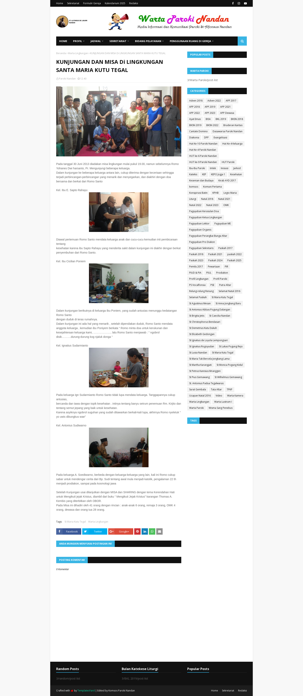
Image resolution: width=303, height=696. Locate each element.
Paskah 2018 (196, 254)
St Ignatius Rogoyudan (201, 346)
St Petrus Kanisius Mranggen (205, 371)
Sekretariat (73, 3)
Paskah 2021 (215, 254)
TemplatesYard (86, 690)
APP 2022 (194, 113)
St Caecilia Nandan (219, 315)
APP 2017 (231, 100)
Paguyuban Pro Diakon (202, 242)
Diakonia (194, 137)
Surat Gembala (197, 389)
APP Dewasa (227, 113)
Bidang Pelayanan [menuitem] (148, 41)
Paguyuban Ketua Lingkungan (205, 217)
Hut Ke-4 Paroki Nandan (202, 149)
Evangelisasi (220, 137)
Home (59, 3)
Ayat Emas (195, 119)
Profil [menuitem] (77, 41)
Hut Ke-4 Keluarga (232, 143)
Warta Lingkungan (78, 53)
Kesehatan (236, 174)
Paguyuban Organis (200, 229)
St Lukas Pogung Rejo (231, 346)
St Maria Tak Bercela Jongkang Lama (209, 358)
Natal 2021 (224, 199)
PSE (212, 285)
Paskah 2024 (215, 260)
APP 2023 (210, 113)
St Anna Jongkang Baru (228, 303)
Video (219, 395)
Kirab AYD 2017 (227, 180)
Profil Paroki (220, 279)
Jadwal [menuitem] (96, 41)
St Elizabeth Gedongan (201, 334)
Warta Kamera (235, 395)
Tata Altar (216, 389)
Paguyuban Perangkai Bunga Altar (208, 235)
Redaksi (133, 3)
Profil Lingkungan (198, 279)
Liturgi (192, 199)
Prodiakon (222, 272)
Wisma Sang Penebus (221, 408)
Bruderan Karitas (232, 125)
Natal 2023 (212, 205)
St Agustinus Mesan (200, 303)
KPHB (215, 192)
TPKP (229, 389)
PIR (226, 266)
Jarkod (237, 168)
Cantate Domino (198, 131)
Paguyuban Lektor (199, 223)
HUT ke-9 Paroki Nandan (203, 162)
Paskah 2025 (234, 260)
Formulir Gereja (92, 3)
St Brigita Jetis (196, 315)
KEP (204, 174)
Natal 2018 (207, 199)
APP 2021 (225, 106)
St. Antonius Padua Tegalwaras (206, 383)
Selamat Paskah (198, 297)
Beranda (61, 53)
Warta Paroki (196, 408)
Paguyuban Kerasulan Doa (204, 211)
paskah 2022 (234, 254)
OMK (226, 205)
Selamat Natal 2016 (229, 291)
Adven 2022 (214, 100)
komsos (193, 186)
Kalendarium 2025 (115, 3)
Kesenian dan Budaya (201, 180)
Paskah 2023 (196, 260)
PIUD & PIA (195, 272)
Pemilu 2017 (196, 266)
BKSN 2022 (212, 125)
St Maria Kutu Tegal (75, 521)
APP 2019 (210, 106)
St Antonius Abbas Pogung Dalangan (209, 309)
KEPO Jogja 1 (218, 174)
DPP (206, 137)
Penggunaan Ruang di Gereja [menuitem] (190, 41)
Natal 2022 (195, 205)
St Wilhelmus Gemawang (228, 377)
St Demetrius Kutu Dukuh (203, 328)
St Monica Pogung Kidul (230, 365)
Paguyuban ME (222, 223)
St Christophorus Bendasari (204, 322)
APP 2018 (194, 106)
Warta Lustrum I (223, 401)
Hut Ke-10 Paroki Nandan (203, 143)
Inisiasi (224, 168)
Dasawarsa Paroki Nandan (227, 131)
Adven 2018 (196, 100)
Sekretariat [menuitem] (117, 41)
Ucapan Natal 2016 (200, 395)
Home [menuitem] (63, 41)
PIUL (208, 272)
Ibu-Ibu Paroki (197, 168)
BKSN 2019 (195, 125)
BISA (208, 119)
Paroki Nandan (67, 78)
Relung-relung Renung (201, 291)
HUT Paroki (228, 162)
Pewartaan (214, 266)
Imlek (213, 168)
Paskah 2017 (225, 248)
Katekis (193, 174)
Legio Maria (230, 192)
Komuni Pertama (212, 186)
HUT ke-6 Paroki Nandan (203, 156)
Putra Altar (225, 285)
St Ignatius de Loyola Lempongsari (208, 340)
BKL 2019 (221, 119)
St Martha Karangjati (200, 365)
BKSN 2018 (237, 119)
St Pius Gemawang (199, 377)
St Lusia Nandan (198, 352)
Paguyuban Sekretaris (201, 248)
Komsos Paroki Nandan (121, 690)
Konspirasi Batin (198, 192)
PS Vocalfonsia (197, 285)
